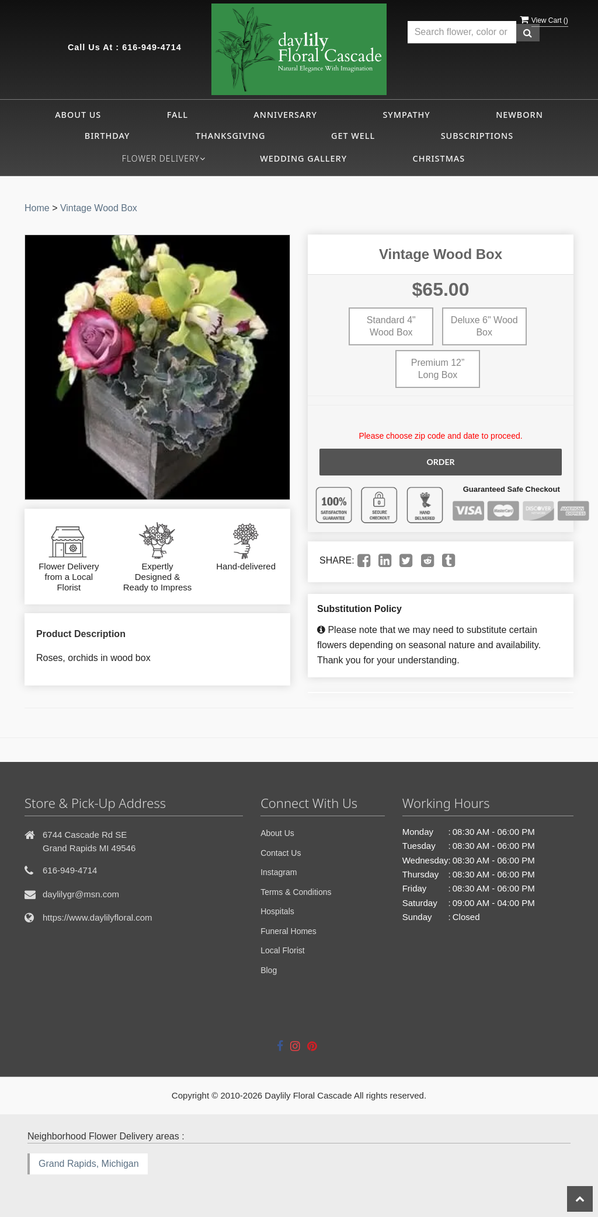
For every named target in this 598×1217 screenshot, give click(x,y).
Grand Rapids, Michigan (89, 1164)
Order (440, 462)
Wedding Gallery (303, 158)
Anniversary (285, 114)
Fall (177, 114)
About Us (78, 114)
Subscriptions (477, 135)
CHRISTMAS (439, 158)
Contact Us (280, 853)
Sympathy (406, 114)
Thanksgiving (231, 135)
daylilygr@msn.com (81, 894)
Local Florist (282, 950)
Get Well (353, 135)
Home (37, 208)
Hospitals (277, 911)
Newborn (519, 114)
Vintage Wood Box (98, 208)
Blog (268, 970)
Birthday (107, 135)
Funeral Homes (288, 931)
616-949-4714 (152, 47)
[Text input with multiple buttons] (462, 32)
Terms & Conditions (295, 892)
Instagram (278, 872)
